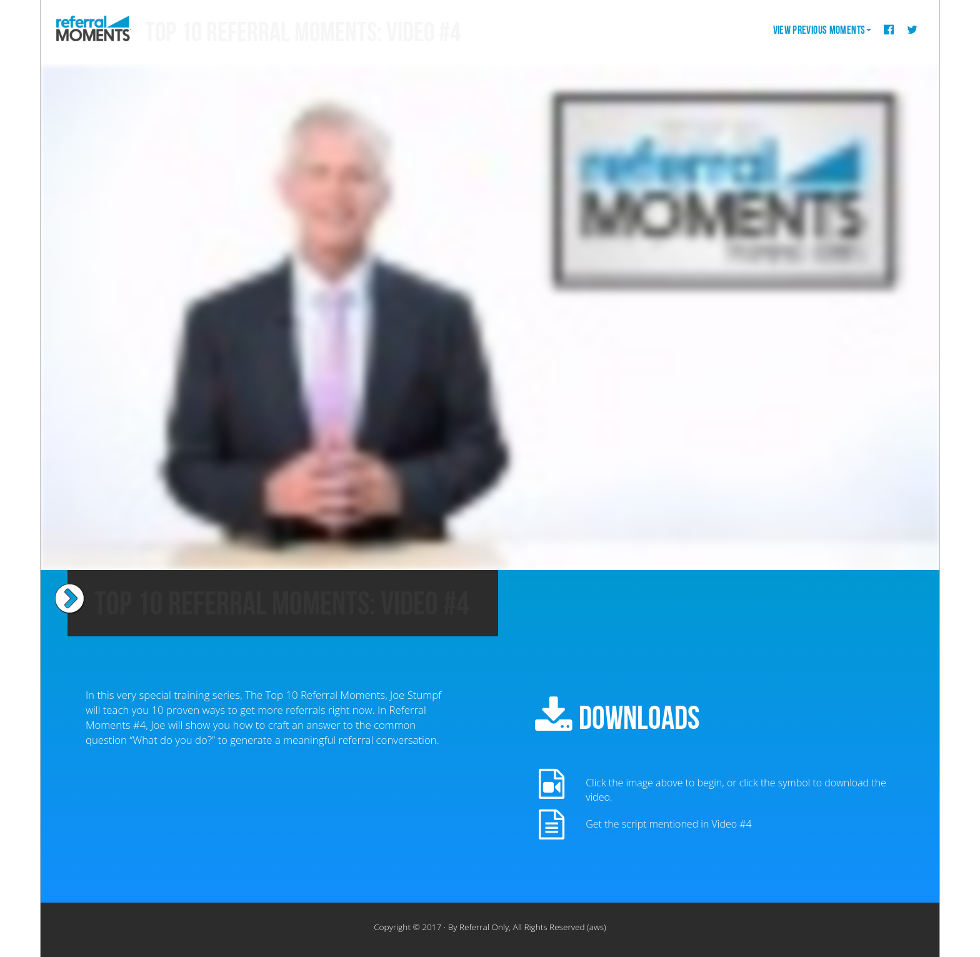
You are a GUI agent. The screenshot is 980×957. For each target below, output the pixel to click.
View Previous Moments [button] (822, 30)
